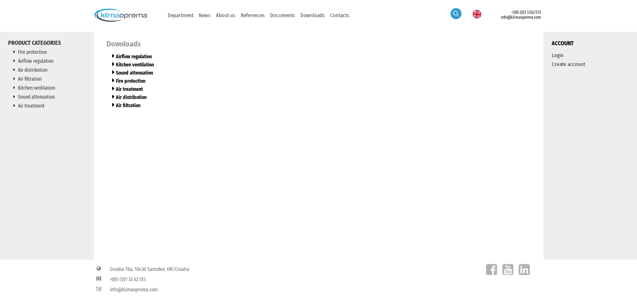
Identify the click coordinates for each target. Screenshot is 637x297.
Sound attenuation (36, 97)
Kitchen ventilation (36, 88)
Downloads (312, 15)
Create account (568, 64)
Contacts (339, 15)
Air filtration (30, 79)
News (205, 15)
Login (558, 55)
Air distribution (32, 70)
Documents (282, 15)
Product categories (34, 43)
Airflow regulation (35, 61)
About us (225, 15)
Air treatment (31, 106)
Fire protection (32, 52)
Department (180, 15)
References (253, 15)
